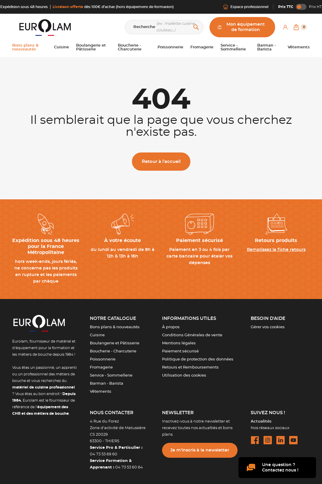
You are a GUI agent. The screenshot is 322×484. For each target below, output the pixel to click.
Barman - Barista (106, 384)
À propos (171, 327)
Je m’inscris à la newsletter (199, 450)
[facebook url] (255, 440)
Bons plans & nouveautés (115, 327)
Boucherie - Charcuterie (113, 351)
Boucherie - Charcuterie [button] (129, 47)
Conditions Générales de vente (192, 335)
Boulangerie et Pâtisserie (114, 343)
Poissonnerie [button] (170, 47)
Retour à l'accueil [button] (161, 161)
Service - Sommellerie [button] (233, 47)
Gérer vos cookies (268, 327)
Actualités (261, 421)
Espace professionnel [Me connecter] (245, 6)
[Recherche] (164, 27)
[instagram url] (268, 440)
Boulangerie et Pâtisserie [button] (91, 47)
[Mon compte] (285, 27)
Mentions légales (179, 343)
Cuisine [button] (61, 47)
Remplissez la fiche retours (276, 250)
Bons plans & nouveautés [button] (25, 47)
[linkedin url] (280, 440)
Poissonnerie (102, 359)
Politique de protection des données (197, 359)
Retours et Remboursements (190, 367)
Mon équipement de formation (241, 27)
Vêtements (100, 392)
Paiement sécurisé (180, 351)
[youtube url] (293, 440)
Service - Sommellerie (111, 375)
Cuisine (97, 335)
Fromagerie (101, 367)
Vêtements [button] (299, 47)
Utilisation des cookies (184, 375)
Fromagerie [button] (201, 47)
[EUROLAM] (44, 27)
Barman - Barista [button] (266, 47)
